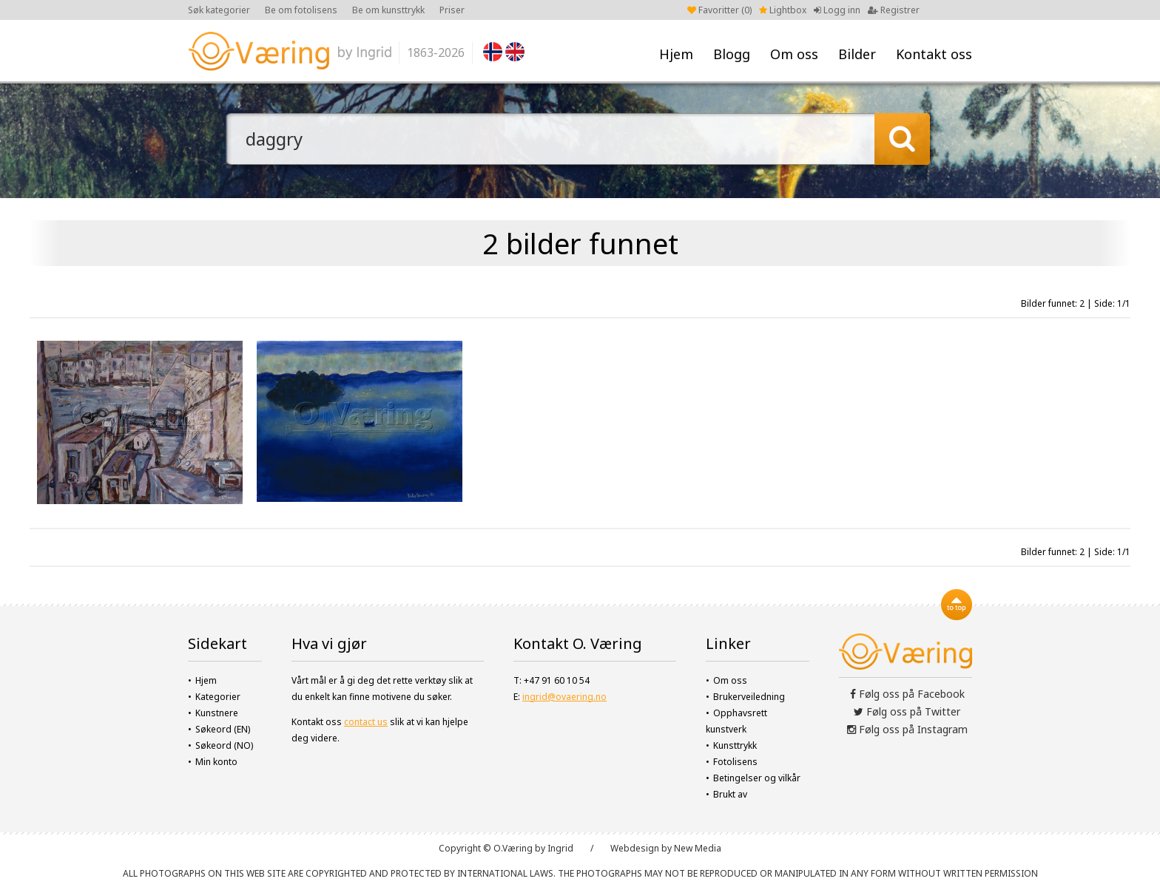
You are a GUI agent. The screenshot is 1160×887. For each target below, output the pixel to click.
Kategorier (217, 696)
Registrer (894, 10)
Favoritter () (719, 10)
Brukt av (730, 794)
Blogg (731, 54)
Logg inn (837, 10)
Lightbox (782, 10)
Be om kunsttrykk (388, 10)
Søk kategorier (219, 10)
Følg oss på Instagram (907, 729)
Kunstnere (216, 713)
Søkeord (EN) (222, 729)
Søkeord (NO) (224, 745)
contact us (366, 722)
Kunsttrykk (735, 745)
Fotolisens (735, 761)
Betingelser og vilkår (756, 778)
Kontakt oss (934, 54)
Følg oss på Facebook (907, 694)
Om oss (794, 54)
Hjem (676, 54)
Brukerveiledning (749, 696)
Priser (452, 10)
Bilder (857, 54)
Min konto (216, 761)
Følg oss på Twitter (907, 711)
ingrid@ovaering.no (564, 696)
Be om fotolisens (301, 10)
